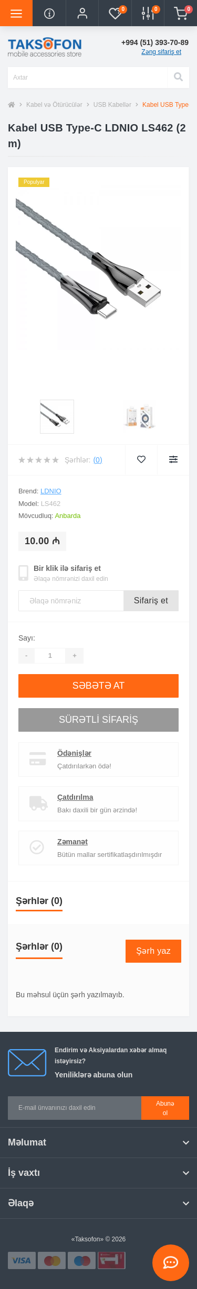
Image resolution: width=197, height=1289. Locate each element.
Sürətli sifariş (98, 719)
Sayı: (26, 638)
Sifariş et (151, 600)
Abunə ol (165, 1108)
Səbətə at (98, 685)
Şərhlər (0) (39, 901)
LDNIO (50, 491)
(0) (97, 460)
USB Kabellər (112, 104)
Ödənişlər (74, 753)
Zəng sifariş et (161, 52)
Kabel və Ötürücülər (54, 104)
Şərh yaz (153, 950)
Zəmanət (72, 842)
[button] (82, 13)
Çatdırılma (75, 797)
